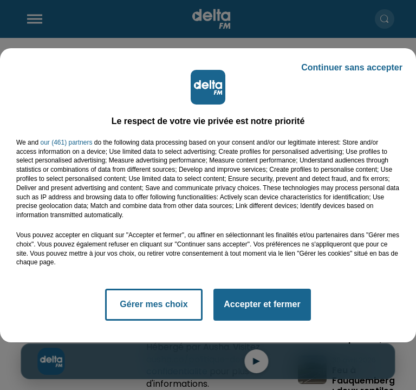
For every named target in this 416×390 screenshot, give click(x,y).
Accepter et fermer (262, 304)
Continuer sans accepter (351, 67)
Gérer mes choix (153, 304)
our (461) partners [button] (66, 142)
